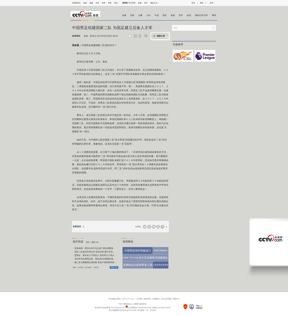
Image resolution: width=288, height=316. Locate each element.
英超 (173, 15)
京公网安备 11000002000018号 (138, 308)
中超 (157, 15)
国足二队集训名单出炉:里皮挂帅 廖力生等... (94, 252)
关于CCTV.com (128, 299)
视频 (91, 3)
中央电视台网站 (114, 299)
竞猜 (132, 15)
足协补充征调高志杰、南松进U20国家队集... (94, 259)
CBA (148, 15)
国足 (165, 15)
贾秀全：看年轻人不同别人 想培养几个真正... (95, 255)
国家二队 (95, 242)
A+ (140, 36)
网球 (214, 15)
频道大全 (153, 3)
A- (135, 36)
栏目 (146, 3)
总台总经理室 (166, 299)
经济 (97, 3)
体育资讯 (76, 36)
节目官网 (131, 3)
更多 (116, 3)
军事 (110, 3)
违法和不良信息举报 (102, 308)
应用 (211, 3)
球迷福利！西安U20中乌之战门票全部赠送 (93, 248)
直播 (140, 3)
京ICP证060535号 (117, 308)
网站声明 (147, 299)
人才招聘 (138, 299)
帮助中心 (176, 299)
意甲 (181, 15)
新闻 (85, 3)
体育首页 (77, 226)
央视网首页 (76, 3)
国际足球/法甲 (201, 15)
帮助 (201, 3)
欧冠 (189, 15)
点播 (140, 15)
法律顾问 (155, 299)
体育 (103, 3)
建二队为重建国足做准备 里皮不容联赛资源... (95, 262)
